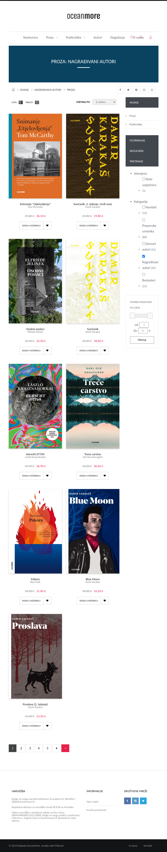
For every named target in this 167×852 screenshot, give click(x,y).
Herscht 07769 (35, 456)
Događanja (117, 37)
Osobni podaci (35, 331)
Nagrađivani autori (48, 90)
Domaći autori (149, 246)
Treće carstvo (92, 456)
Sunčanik (92, 331)
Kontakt (148, 845)
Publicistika (75, 37)
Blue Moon (92, 581)
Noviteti (149, 210)
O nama (133, 845)
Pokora (35, 581)
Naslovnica (30, 37)
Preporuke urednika (149, 228)
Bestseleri (148, 280)
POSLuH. (59, 845)
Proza (52, 37)
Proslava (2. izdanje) (35, 706)
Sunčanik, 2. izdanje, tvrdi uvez (92, 206)
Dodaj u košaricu (31, 225)
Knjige (24, 90)
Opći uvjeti (92, 801)
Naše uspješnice (149, 184)
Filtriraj (142, 340)
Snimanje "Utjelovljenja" (35, 206)
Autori (98, 37)
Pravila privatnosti (96, 810)
